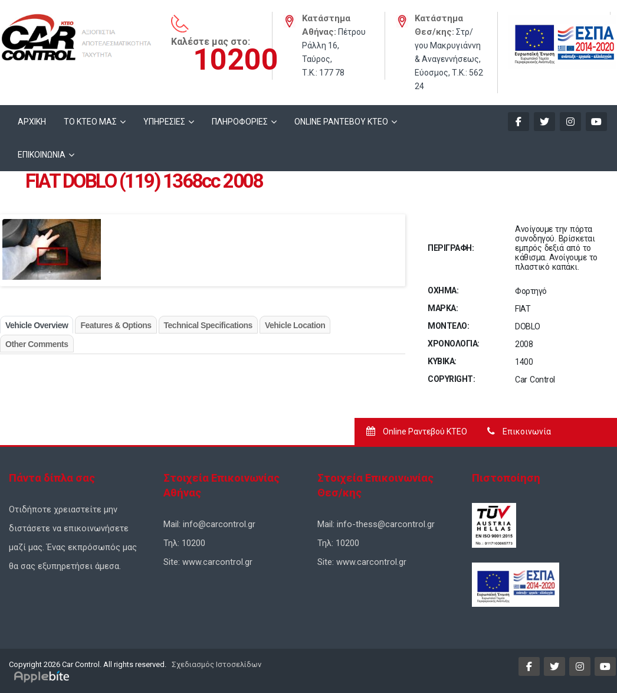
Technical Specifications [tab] (208, 325)
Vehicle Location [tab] (295, 325)
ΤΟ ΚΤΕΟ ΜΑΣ (90, 121)
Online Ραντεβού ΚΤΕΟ (416, 431)
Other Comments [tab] (36, 344)
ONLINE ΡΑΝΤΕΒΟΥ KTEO (341, 121)
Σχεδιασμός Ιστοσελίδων (215, 664)
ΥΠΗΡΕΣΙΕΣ (164, 121)
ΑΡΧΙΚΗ (32, 121)
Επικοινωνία (519, 431)
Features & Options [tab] (115, 325)
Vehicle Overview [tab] (36, 325)
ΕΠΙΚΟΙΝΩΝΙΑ (41, 154)
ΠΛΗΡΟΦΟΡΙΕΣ (240, 121)
